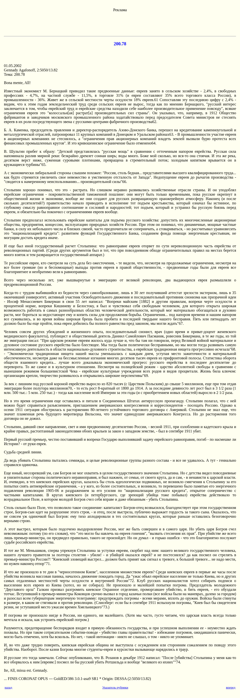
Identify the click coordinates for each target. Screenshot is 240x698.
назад (8, 687)
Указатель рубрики (115, 687)
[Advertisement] (120, 23)
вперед (230, 687)
